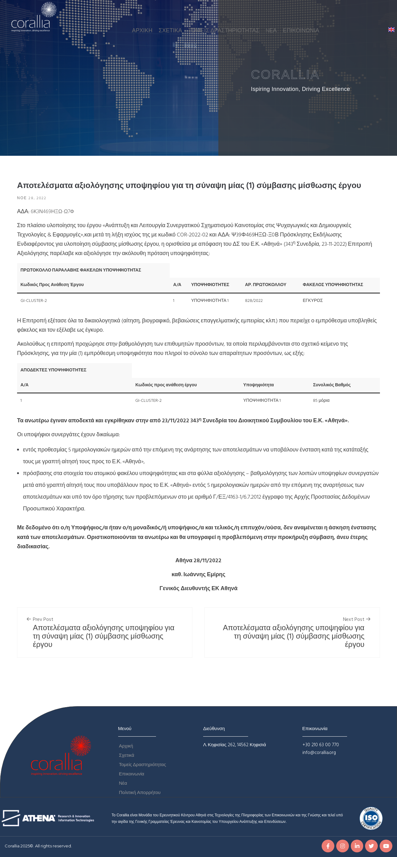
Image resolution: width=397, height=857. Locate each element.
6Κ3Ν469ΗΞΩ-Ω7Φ (54, 212)
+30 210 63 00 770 (320, 745)
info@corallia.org (319, 752)
